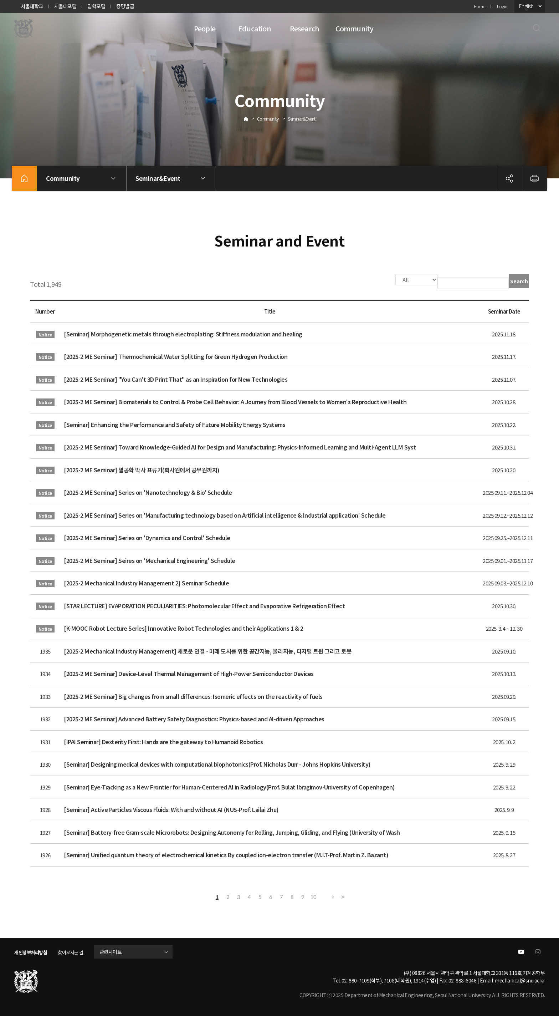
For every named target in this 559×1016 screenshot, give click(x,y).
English (526, 6)
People (204, 28)
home (24, 178)
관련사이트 (118, 951)
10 (313, 896)
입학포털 (96, 6)
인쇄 (534, 178)
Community (354, 28)
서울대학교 (32, 6)
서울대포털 (65, 6)
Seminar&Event (302, 119)
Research (304, 28)
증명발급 (125, 6)
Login (502, 6)
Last (342, 896)
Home (479, 6)
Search (519, 281)
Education (254, 28)
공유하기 (509, 178)
